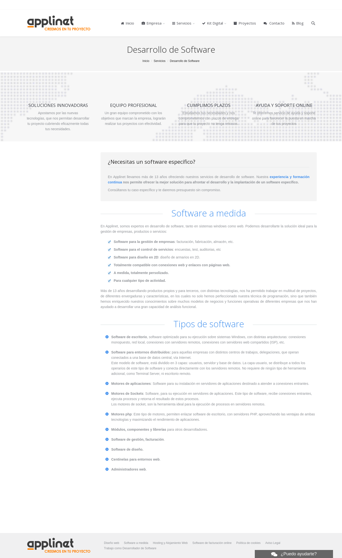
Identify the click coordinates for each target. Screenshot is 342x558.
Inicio (146, 61)
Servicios (160, 61)
